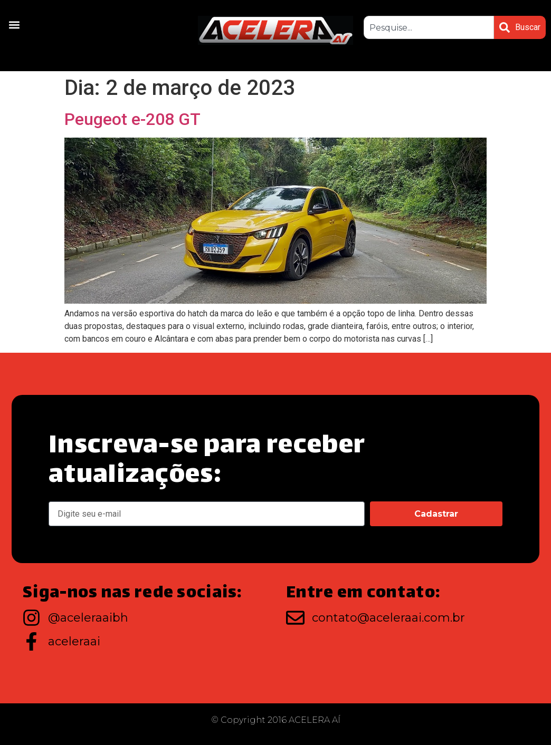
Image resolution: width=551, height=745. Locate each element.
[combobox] (429, 27)
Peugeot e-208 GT (132, 119)
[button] (14, 24)
